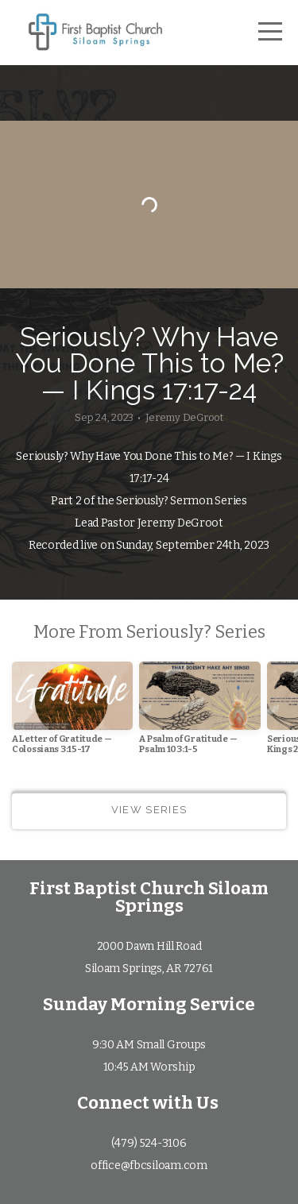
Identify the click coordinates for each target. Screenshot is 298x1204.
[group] (72, 714)
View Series (149, 810)
